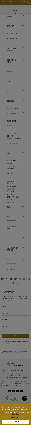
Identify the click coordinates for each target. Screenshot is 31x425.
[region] (15, 414)
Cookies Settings (15, 417)
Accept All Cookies (15, 422)
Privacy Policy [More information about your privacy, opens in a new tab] (15, 414)
